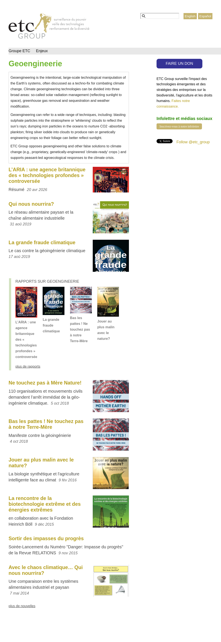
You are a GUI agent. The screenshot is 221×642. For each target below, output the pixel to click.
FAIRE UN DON (179, 63)
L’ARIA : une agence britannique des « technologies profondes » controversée (47, 175)
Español (205, 16)
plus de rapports (27, 366)
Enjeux (42, 51)
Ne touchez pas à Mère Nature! (45, 383)
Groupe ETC (19, 51)
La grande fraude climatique (42, 242)
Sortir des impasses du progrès (46, 538)
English (190, 16)
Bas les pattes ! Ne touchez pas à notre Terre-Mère (80, 329)
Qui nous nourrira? (31, 204)
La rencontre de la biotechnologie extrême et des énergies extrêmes (45, 504)
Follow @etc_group (193, 142)
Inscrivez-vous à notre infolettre (179, 126)
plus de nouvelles (22, 606)
